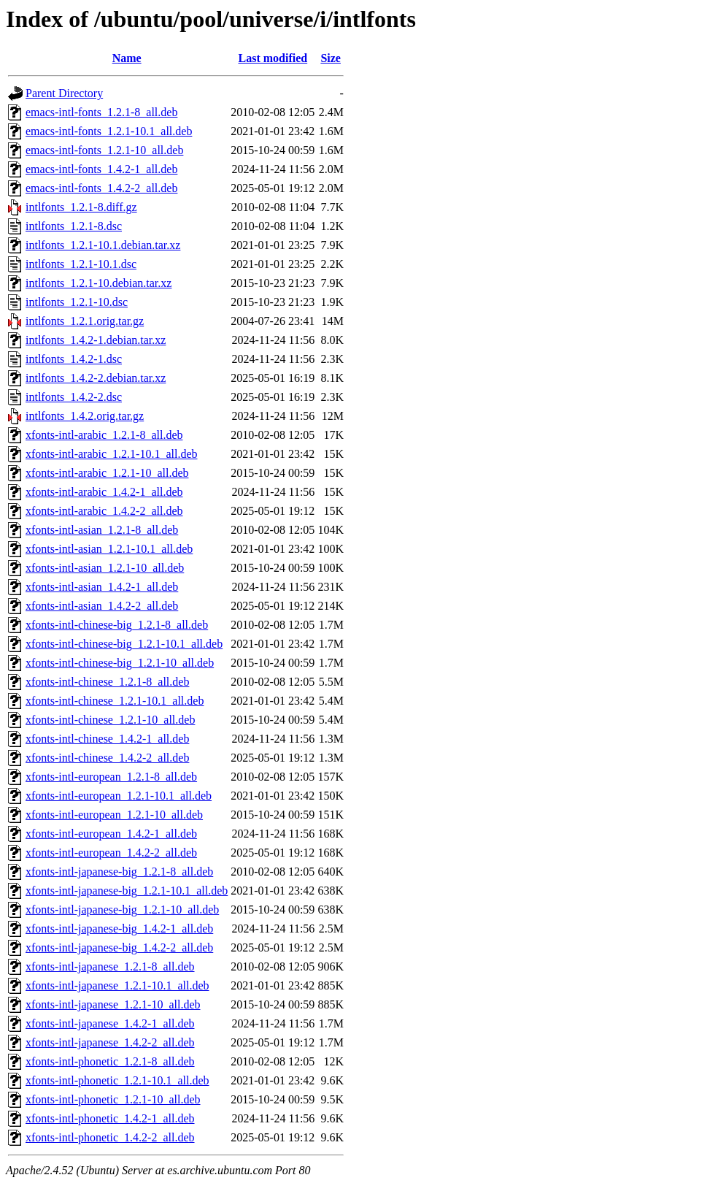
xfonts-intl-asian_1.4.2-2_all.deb (102, 606)
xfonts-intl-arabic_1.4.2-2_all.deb (104, 511)
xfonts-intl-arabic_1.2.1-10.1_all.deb (112, 454)
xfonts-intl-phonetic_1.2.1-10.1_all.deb (117, 1080)
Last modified (272, 58)
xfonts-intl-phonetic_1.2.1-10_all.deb (113, 1099)
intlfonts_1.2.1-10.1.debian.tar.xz (103, 245)
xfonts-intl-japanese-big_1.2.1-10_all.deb (122, 909)
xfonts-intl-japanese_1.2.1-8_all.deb (110, 966)
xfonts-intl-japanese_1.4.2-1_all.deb (110, 1023)
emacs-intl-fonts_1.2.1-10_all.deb (104, 150)
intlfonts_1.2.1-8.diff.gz (81, 207)
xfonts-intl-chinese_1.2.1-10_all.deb (110, 719)
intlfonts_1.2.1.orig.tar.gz (85, 321)
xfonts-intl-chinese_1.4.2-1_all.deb (107, 738)
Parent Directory (64, 93)
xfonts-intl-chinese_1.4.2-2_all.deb (107, 757)
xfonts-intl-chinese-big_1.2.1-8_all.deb (117, 625)
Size (330, 58)
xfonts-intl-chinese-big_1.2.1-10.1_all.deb (124, 644)
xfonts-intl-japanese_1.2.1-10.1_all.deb (117, 985)
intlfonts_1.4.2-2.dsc (74, 397)
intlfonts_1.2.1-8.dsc (74, 226)
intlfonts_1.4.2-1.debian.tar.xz (96, 340)
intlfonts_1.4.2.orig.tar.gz (85, 416)
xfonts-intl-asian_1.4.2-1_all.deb (102, 587)
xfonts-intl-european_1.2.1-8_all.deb (111, 776)
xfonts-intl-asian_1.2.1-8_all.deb (102, 530)
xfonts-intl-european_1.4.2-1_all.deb (111, 833)
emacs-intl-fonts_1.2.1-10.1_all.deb (109, 131)
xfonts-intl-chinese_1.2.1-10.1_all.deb (115, 700)
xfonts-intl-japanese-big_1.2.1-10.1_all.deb (127, 890)
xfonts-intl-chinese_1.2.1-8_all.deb (107, 681)
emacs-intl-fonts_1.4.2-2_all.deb (101, 188)
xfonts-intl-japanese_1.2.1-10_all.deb (113, 1004)
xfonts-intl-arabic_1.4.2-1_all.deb (104, 492)
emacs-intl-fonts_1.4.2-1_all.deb (101, 169)
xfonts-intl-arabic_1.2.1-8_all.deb (104, 435)
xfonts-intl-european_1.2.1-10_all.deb (114, 814)
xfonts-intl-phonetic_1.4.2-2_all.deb (110, 1137)
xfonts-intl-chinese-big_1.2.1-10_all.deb (120, 662)
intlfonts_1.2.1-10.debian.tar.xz (98, 283)
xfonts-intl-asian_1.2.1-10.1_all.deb (109, 549)
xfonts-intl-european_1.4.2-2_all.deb (111, 852)
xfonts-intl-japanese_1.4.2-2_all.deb (110, 1042)
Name (127, 58)
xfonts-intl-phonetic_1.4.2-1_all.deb (110, 1118)
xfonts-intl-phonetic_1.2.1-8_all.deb (110, 1061)
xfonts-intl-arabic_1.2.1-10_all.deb (107, 473)
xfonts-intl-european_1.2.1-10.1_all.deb (119, 795)
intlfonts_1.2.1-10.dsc (77, 302)
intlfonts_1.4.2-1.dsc (74, 359)
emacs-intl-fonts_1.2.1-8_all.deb (101, 112)
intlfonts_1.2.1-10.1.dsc (81, 264)
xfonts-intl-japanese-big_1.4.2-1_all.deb (119, 928)
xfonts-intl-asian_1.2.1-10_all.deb (105, 568)
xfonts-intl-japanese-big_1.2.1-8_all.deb (119, 871)
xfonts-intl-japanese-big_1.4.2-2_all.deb (119, 947)
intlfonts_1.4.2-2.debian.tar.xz (96, 378)
